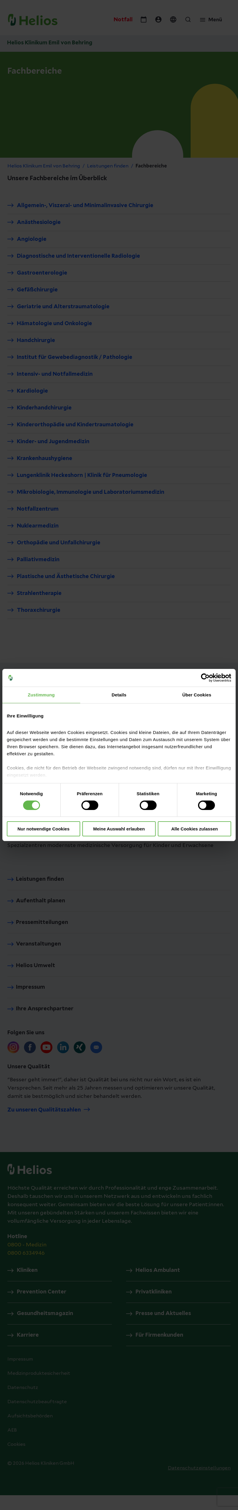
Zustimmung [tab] (41, 694)
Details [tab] (119, 694)
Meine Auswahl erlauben (119, 828)
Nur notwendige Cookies (43, 828)
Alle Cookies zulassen (194, 828)
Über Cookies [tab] (196, 694)
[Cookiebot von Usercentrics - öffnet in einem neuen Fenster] (205, 677)
